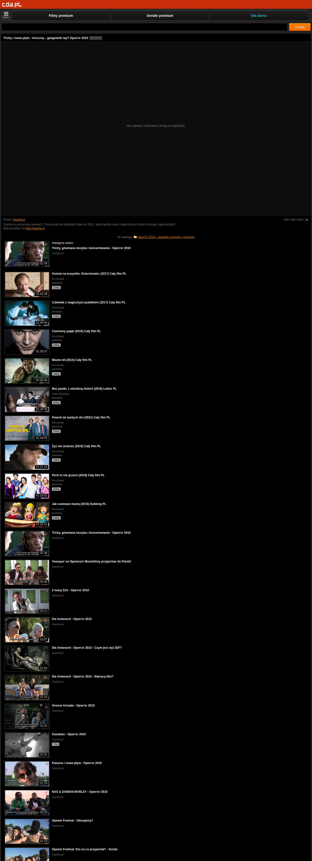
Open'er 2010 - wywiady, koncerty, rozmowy (166, 237)
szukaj (300, 27)
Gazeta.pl (19, 219)
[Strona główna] (12, 5)
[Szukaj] (144, 27)
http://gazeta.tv (35, 228)
